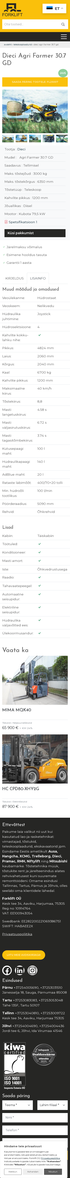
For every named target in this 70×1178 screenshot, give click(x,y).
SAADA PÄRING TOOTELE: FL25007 (35, 81)
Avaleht (8, 44)
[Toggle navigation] (64, 36)
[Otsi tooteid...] (30, 24)
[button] (63, 112)
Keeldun (13, 1171)
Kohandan (32, 1171)
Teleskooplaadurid (23, 44)
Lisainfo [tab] (38, 278)
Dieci (21, 149)
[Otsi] (63, 24)
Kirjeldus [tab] (14, 278)
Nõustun (53, 1171)
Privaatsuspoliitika (17, 934)
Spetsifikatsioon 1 (20, 222)
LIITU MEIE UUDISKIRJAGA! (24, 954)
